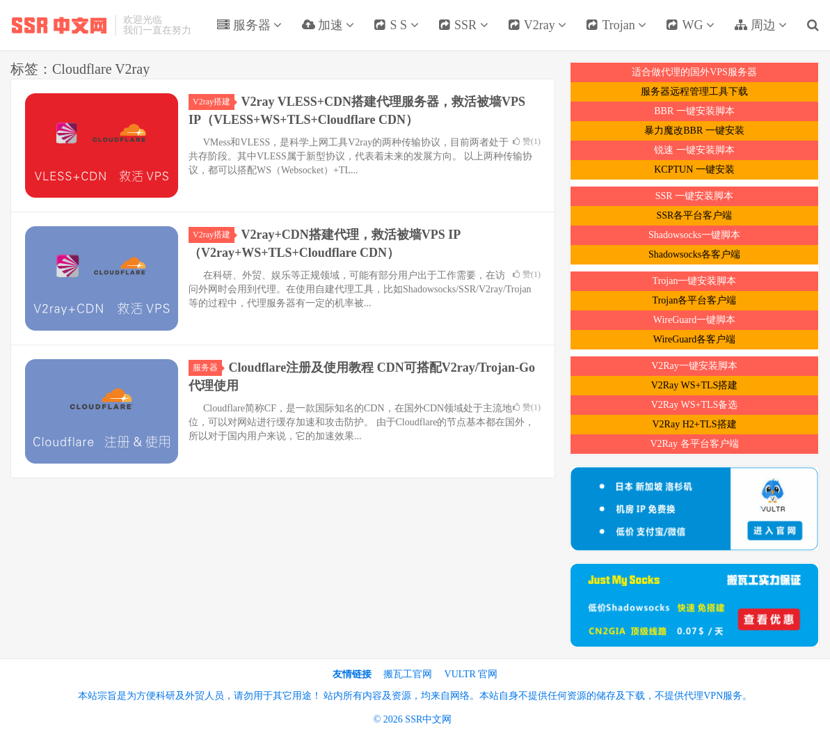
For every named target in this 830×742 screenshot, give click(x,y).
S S (396, 25)
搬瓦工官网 (407, 674)
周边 (760, 25)
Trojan (616, 25)
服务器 (249, 25)
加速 (327, 25)
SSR (463, 25)
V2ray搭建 (213, 101)
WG (690, 25)
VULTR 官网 (471, 674)
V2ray (537, 25)
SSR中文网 (59, 25)
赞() (527, 141)
